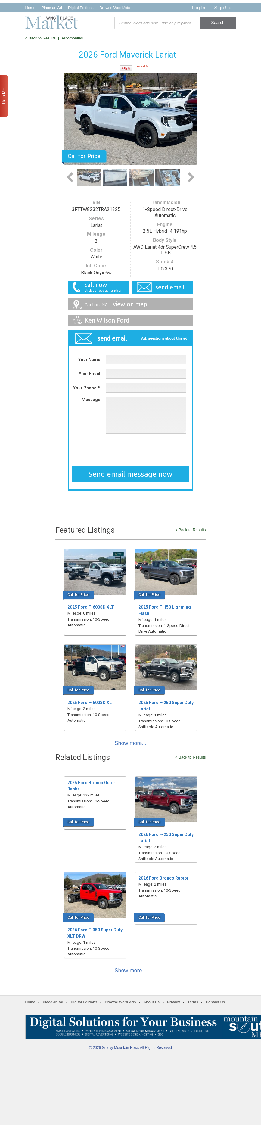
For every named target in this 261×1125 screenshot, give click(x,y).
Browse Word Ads (115, 7)
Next (191, 177)
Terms (193, 1002)
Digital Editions (81, 7)
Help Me (4, 96)
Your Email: (90, 373)
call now (101, 287)
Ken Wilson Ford (107, 320)
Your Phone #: (87, 387)
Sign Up (222, 7)
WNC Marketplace (51, 22)
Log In (198, 7)
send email (170, 287)
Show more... (131, 743)
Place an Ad (52, 7)
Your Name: (89, 359)
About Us (151, 1002)
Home (30, 7)
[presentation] (130, 450)
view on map (116, 304)
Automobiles (72, 38)
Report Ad (143, 66)
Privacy (173, 1002)
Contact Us (215, 1002)
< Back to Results (40, 38)
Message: (91, 399)
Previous (70, 177)
